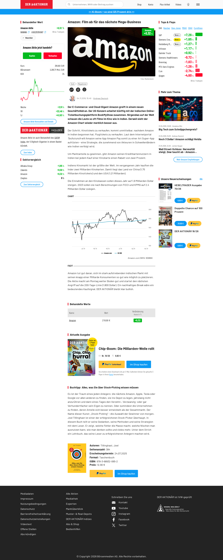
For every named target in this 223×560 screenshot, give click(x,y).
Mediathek (72, 498)
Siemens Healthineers (168, 57)
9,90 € (180, 200)
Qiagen (162, 75)
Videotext (26, 524)
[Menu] (197, 4)
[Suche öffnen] (69, 4)
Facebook (120, 519)
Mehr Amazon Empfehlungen (188, 159)
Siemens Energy (165, 39)
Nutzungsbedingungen (33, 503)
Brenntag (163, 62)
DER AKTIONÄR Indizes (79, 518)
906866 (24, 32)
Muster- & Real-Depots (79, 513)
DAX (160, 28)
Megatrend (82, 83)
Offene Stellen (28, 529)
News (177, 35)
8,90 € (180, 245)
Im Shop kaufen (138, 364)
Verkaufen (52, 55)
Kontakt (120, 502)
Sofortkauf (111, 364)
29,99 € (181, 223)
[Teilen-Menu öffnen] (71, 90)
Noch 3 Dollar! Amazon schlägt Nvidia (180, 139)
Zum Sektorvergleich (32, 184)
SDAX (190, 28)
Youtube (120, 508)
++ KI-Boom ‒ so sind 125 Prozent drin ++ (111, 11)
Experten (71, 503)
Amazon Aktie (26, 28)
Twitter (119, 525)
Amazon (72, 320)
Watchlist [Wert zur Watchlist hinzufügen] (29, 37)
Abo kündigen (28, 534)
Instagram (121, 513)
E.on (160, 71)
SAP (160, 35)
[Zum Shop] (139, 4)
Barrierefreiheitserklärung (35, 513)
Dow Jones (176, 28)
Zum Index (28, 152)
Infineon (162, 48)
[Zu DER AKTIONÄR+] (165, 4)
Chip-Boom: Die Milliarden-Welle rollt (126, 348)
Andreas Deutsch (100, 98)
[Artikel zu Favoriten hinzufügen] (84, 89)
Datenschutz (27, 508)
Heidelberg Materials (165, 44)
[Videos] (178, 4)
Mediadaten (27, 493)
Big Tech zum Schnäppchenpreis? (178, 129)
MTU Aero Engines (166, 66)
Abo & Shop (72, 524)
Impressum (26, 498)
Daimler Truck (165, 53)
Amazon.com (140, 258)
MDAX (184, 28)
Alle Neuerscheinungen (198, 179)
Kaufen (32, 55)
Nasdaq (166, 28)
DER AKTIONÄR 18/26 (187, 231)
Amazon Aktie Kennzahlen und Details (38, 121)
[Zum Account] (150, 4)
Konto (111, 374)
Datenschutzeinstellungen (35, 518)
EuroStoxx (198, 28)
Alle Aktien (72, 493)
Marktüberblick (74, 508)
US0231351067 (38, 32)
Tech (72, 83)
